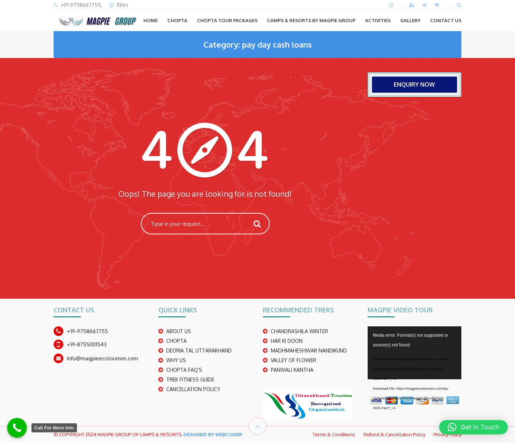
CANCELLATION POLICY (193, 389)
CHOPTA (177, 20)
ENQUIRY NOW (414, 84)
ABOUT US (178, 331)
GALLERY (410, 20)
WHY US (176, 360)
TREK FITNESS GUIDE (190, 379)
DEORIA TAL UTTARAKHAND (199, 350)
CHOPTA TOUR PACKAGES (227, 20)
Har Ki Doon (287, 341)
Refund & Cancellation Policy (394, 434)
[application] (415, 352)
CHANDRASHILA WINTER (299, 331)
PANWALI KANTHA (292, 370)
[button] (473, 427)
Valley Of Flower (293, 360)
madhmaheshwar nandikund (309, 350)
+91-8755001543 (87, 344)
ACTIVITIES (378, 20)
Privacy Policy (447, 434)
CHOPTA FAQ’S (184, 370)
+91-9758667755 (87, 331)
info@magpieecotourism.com (102, 358)
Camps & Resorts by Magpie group (311, 20)
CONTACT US (445, 20)
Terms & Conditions (334, 434)
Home (150, 20)
